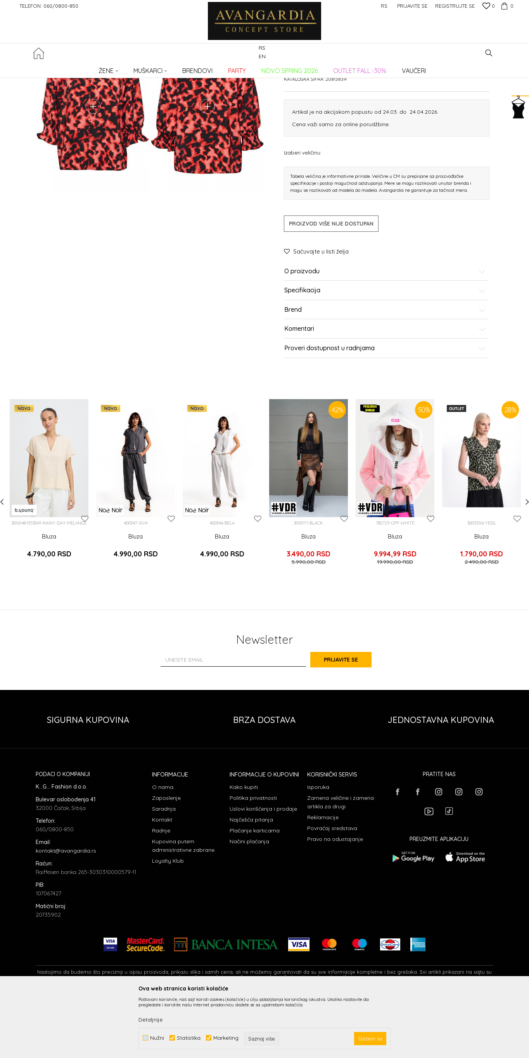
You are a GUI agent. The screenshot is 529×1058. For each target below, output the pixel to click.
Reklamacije (323, 879)
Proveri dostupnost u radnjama (385, 416)
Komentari (385, 397)
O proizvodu (385, 339)
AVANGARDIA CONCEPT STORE (69, 68)
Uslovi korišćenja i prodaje (263, 870)
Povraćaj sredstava (332, 889)
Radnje (161, 892)
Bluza (49, 604)
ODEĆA (140, 68)
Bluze (160, 68)
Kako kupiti (244, 848)
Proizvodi (117, 68)
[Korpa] (506, 6)
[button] (488, 53)
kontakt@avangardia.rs (66, 912)
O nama (162, 848)
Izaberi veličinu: (303, 220)
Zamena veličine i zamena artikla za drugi (340, 864)
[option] (49, 553)
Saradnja (164, 870)
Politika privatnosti (253, 859)
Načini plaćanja (249, 903)
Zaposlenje (166, 859)
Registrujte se (455, 6)
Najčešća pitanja (251, 881)
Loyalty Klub (168, 922)
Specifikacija (385, 359)
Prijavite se (350, 720)
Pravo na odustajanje (335, 900)
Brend (385, 378)
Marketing (226, 1038)
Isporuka (318, 848)
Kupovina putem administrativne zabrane (183, 907)
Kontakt (162, 881)
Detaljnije (150, 1019)
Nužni (157, 1038)
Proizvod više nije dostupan (331, 291)
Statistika (189, 1038)
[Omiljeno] (488, 6)
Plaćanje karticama (255, 892)
